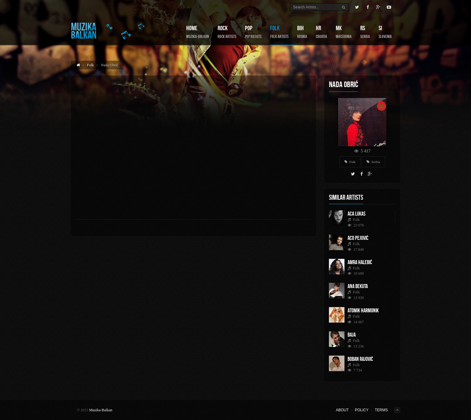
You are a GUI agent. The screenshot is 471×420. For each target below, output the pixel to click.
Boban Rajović (360, 359)
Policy (361, 410)
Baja (352, 335)
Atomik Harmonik (363, 310)
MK (344, 32)
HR (321, 32)
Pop (253, 32)
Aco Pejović (358, 238)
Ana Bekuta (358, 286)
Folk (279, 32)
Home (197, 32)
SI (385, 32)
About (342, 410)
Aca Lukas (357, 214)
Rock (227, 32)
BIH (302, 32)
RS (365, 32)
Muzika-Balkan (101, 410)
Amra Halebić (360, 262)
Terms (381, 410)
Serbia (373, 162)
